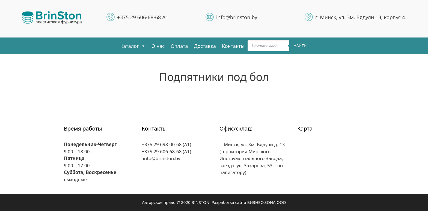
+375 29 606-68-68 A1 (142, 17)
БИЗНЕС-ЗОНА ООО (266, 202)
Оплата (179, 46)
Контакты (233, 46)
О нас (158, 46)
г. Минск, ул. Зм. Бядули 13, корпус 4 (360, 17)
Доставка (205, 46)
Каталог (132, 46)
